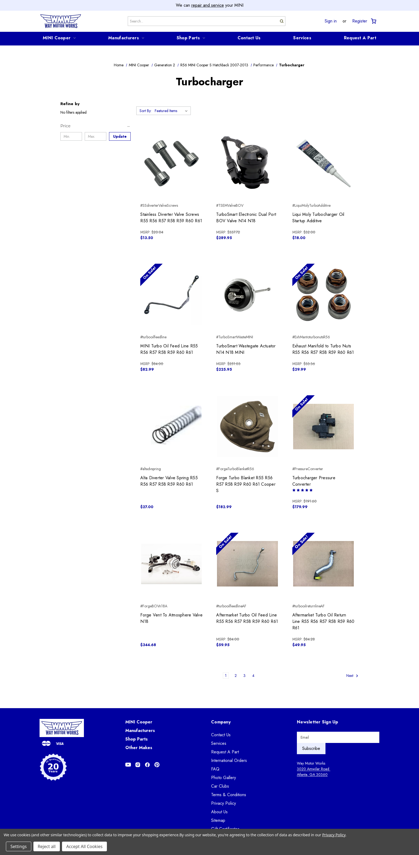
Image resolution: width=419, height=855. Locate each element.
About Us (219, 812)
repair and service (207, 5)
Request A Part (360, 38)
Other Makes (138, 748)
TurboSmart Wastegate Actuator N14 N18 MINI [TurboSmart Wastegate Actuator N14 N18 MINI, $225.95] (246, 349)
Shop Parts (191, 38)
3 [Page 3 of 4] (244, 675)
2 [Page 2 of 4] (236, 675)
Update (120, 136)
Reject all (47, 846)
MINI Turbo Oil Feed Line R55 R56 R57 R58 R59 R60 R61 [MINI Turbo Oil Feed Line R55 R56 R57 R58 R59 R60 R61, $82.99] (169, 349)
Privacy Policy (223, 803)
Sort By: (145, 110)
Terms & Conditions (228, 795)
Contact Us (249, 38)
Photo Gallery (223, 778)
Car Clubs (220, 786)
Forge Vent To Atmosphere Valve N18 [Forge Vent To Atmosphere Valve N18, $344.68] (171, 618)
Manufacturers (126, 38)
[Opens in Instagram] (138, 765)
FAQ (215, 769)
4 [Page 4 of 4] (253, 675)
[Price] (95, 126)
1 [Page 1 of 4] (226, 675)
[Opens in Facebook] (147, 765)
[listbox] (172, 111)
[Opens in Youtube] (128, 765)
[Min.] (71, 136)
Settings (18, 846)
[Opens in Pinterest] (157, 765)
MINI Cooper (59, 38)
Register (359, 21)
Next (352, 675)
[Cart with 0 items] (373, 21)
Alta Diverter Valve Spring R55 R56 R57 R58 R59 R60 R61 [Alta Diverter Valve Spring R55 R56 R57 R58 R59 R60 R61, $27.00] (169, 481)
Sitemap (218, 820)
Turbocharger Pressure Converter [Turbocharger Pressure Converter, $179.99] (313, 481)
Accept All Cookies (84, 846)
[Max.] (95, 136)
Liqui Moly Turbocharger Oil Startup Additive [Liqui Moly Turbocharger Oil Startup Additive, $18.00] (318, 217)
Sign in (331, 21)
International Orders (229, 760)
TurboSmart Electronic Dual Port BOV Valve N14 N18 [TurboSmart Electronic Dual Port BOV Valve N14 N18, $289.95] (246, 217)
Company (221, 722)
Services (302, 38)
